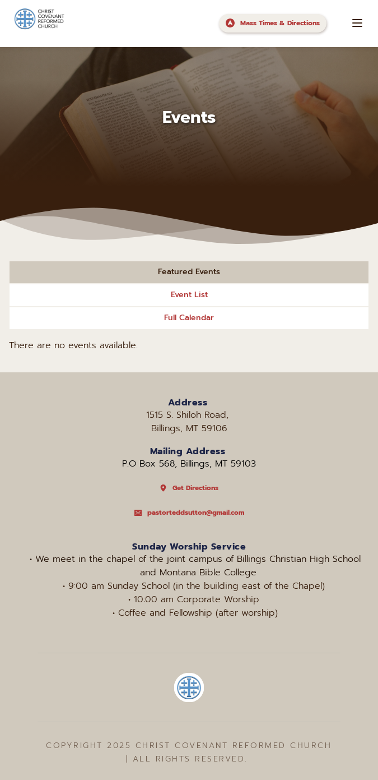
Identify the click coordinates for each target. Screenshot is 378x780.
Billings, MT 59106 (189, 428)
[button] (357, 23)
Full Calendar (189, 318)
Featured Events (189, 272)
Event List (189, 295)
